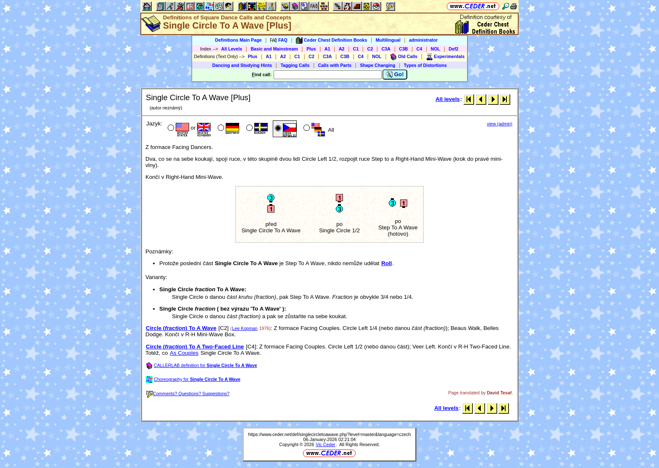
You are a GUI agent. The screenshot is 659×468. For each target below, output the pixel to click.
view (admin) (499, 123)
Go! (395, 74)
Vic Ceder (325, 444)
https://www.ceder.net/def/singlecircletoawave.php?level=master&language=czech (329, 434)
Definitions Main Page (238, 40)
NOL (435, 48)
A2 (342, 48)
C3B (403, 48)
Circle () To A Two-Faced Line (195, 346)
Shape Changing (377, 65)
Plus (311, 48)
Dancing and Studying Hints (242, 65)
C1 (356, 48)
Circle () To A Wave (181, 328)
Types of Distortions (425, 65)
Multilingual (388, 40)
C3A (386, 48)
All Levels (231, 48)
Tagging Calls (294, 65)
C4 (419, 48)
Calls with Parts (334, 65)
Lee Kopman (244, 328)
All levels (447, 99)
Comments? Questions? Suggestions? (187, 393)
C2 (370, 48)
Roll (386, 263)
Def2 (454, 48)
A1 (327, 48)
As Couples (184, 353)
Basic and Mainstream (274, 48)
